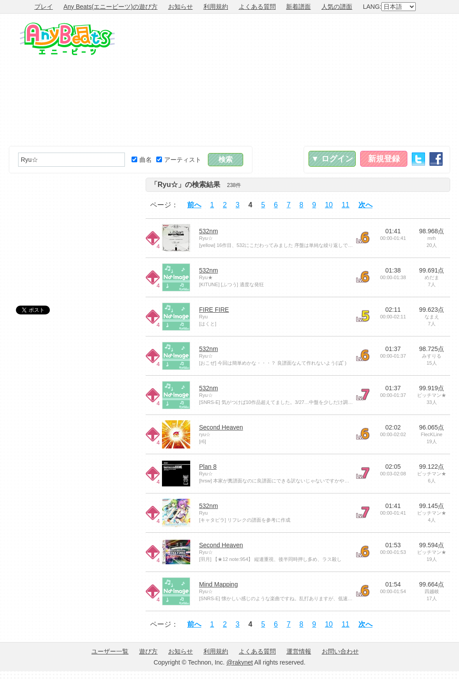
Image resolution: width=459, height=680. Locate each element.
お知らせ (180, 6)
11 (346, 205)
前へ (194, 205)
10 (329, 205)
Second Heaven (221, 427)
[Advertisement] (345, 80)
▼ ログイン (332, 158)
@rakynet (239, 662)
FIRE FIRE (214, 309)
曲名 (142, 159)
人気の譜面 (336, 6)
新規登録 (384, 158)
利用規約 (215, 6)
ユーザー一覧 (109, 651)
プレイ (43, 6)
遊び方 (148, 651)
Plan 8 (208, 466)
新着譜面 (298, 6)
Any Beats (67, 38)
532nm (208, 231)
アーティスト (178, 159)
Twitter (418, 159)
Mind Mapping (218, 584)
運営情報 (298, 651)
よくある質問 (257, 6)
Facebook (436, 159)
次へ (365, 205)
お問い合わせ (340, 651)
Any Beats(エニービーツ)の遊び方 (111, 6)
